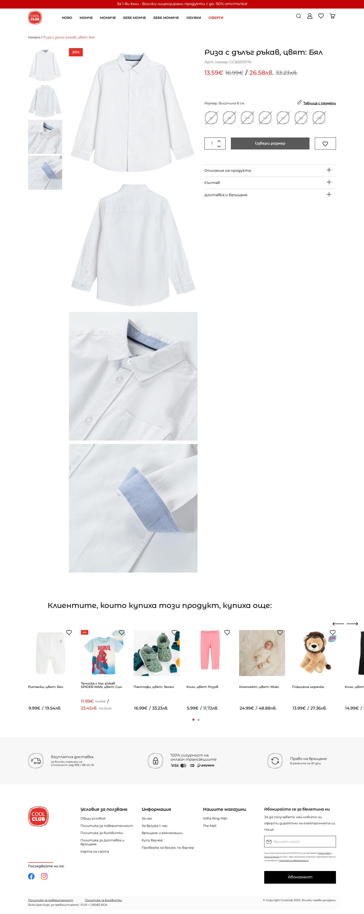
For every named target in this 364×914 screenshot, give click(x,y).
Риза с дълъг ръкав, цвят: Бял (69, 37)
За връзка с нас (155, 826)
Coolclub (287, 900)
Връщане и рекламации (162, 833)
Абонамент (300, 877)
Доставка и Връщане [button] (225, 195)
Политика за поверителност (106, 826)
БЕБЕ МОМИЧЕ (166, 18)
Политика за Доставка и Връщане (102, 842)
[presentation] (338, 624)
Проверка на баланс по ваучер (168, 847)
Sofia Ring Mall (215, 818)
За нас (147, 818)
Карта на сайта (94, 851)
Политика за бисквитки (101, 833)
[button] (193, 720)
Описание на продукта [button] (227, 170)
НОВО (67, 18)
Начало (34, 37)
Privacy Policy (324, 853)
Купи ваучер (152, 840)
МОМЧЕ (86, 18)
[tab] (270, 171)
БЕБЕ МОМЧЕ (134, 18)
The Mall (209, 826)
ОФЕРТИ (216, 18)
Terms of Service (271, 857)
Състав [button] (212, 183)
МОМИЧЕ (108, 18)
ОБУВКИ (193, 18)
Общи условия (92, 818)
